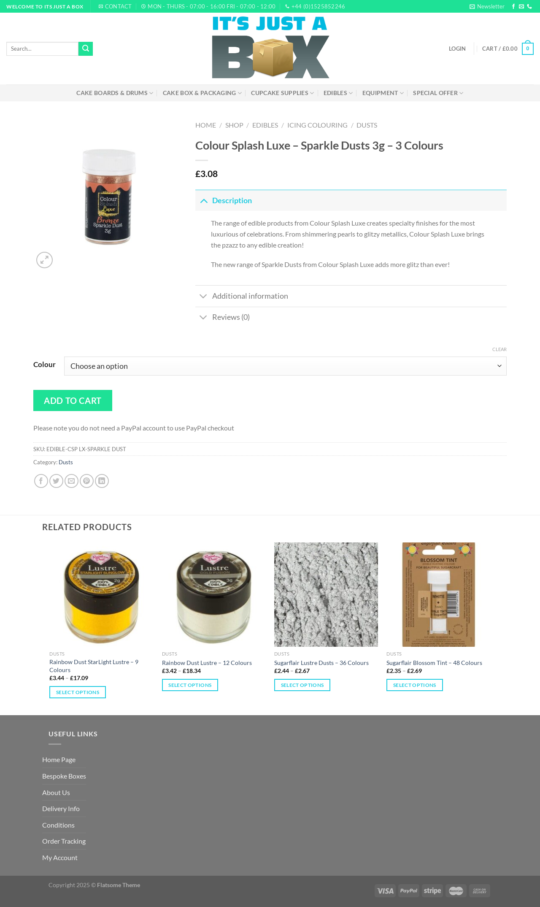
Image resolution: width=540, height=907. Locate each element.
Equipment (383, 93)
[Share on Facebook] (41, 481)
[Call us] (529, 7)
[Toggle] (203, 200)
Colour (44, 364)
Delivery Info (61, 808)
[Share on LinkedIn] (102, 481)
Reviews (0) (222, 318)
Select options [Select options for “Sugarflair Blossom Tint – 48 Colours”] (414, 685)
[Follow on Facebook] (513, 7)
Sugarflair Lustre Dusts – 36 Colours (321, 662)
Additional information (241, 297)
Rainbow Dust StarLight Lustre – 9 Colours (93, 665)
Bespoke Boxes (64, 776)
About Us (56, 792)
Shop (234, 125)
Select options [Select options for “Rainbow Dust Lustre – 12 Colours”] (189, 685)
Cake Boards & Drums (114, 93)
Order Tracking (64, 841)
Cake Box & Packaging (202, 93)
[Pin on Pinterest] (87, 481)
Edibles (338, 93)
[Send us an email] (521, 7)
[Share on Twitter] (56, 481)
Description (223, 200)
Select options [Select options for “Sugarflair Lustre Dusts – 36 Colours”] (302, 685)
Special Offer (438, 93)
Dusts (366, 125)
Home (205, 125)
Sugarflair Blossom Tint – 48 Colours (434, 662)
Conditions (58, 825)
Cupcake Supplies (282, 93)
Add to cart (73, 400)
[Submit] (85, 49)
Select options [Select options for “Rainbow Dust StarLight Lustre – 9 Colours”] (77, 692)
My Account (60, 857)
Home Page (59, 759)
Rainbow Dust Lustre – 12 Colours (207, 662)
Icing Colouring (317, 125)
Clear (499, 349)
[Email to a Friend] (71, 481)
